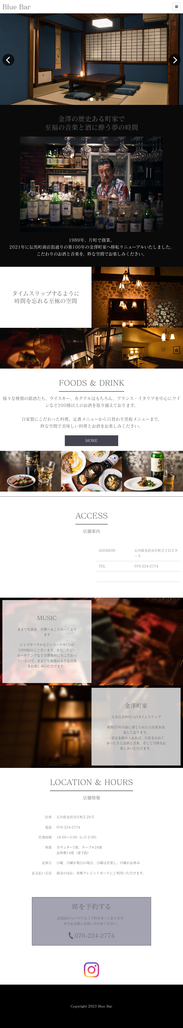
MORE (91, 440)
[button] (80, 99)
